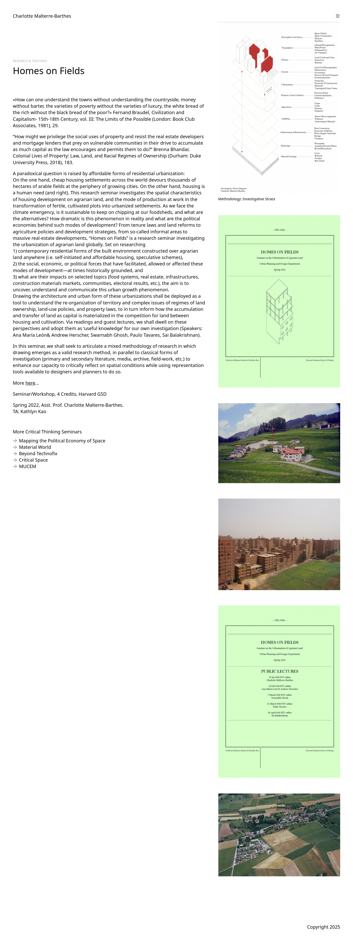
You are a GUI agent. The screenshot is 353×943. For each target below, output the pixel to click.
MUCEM (27, 466)
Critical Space (33, 460)
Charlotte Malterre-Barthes (42, 16)
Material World (35, 447)
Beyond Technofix (38, 453)
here (30, 383)
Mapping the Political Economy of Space (62, 441)
